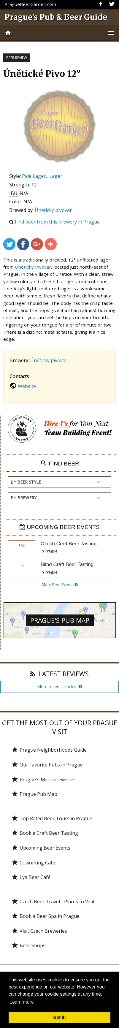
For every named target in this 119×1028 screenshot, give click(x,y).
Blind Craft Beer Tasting (67, 564)
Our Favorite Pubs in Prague (47, 764)
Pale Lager (34, 176)
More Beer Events (60, 584)
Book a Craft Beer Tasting (44, 833)
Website (27, 386)
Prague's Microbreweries (43, 779)
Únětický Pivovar (33, 267)
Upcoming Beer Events (40, 848)
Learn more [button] (21, 1002)
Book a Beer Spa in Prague (45, 916)
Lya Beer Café (30, 877)
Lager (55, 176)
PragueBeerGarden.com (30, 4)
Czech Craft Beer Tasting (69, 544)
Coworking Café (33, 862)
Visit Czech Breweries (39, 931)
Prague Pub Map (34, 794)
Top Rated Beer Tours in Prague (51, 818)
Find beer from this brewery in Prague (57, 221)
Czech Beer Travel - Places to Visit (53, 901)
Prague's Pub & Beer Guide (55, 17)
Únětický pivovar (53, 210)
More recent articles (59, 686)
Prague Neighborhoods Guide (49, 750)
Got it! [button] (59, 1017)
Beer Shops (28, 945)
